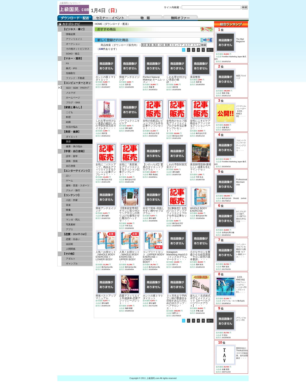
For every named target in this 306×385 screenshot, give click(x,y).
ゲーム (69, 180)
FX (67, 63)
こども (69, 112)
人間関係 (70, 249)
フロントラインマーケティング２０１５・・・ (241, 145)
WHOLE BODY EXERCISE (198, 209)
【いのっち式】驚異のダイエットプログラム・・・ (153, 167)
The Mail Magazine (240, 40)
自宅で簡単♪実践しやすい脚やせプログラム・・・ (153, 211)
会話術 (69, 244)
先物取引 (70, 73)
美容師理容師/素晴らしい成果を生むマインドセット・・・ (200, 168)
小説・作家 (72, 200)
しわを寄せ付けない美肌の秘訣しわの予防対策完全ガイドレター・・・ (106, 124)
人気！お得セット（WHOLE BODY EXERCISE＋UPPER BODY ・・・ (129, 256)
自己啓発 (70, 166)
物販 (145, 18)
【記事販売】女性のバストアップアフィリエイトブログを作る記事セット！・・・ (176, 213)
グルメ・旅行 (73, 190)
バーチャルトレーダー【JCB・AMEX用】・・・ (241, 111)
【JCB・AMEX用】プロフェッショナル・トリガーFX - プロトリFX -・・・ (241, 284)
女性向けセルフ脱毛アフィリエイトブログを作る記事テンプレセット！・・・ (176, 125)
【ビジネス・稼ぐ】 (74, 29)
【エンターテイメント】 (77, 170)
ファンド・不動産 (75, 78)
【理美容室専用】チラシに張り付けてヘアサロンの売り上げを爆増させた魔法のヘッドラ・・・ (129, 214)
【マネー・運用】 (73, 58)
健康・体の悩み (74, 146)
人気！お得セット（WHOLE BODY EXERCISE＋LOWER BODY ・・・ (106, 256)
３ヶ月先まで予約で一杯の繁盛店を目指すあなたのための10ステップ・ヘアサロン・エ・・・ (176, 302)
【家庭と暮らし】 (73, 107)
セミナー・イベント (110, 18)
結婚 (68, 122)
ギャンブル (72, 263)
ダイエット (72, 136)
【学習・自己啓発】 (74, 151)
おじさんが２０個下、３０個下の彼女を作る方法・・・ (241, 216)
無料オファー (180, 18)
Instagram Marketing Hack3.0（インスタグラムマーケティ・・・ (176, 255)
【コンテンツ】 (72, 195)
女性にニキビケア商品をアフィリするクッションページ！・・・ (200, 124)
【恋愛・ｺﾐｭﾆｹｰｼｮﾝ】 (75, 234)
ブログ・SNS (73, 102)
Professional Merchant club (241, 182)
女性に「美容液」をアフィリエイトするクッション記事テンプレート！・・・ (129, 169)
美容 (68, 141)
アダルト (70, 259)
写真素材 (70, 224)
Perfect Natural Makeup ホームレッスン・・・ (154, 80)
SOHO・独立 (73, 54)
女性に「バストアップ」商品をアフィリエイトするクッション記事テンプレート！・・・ (106, 169)
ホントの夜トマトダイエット (106, 78)
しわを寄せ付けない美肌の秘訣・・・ (176, 80)
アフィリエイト (74, 39)
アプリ (69, 229)
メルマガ (70, 93)
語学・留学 (72, 156)
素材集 (69, 215)
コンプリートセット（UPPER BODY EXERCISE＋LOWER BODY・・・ (153, 256)
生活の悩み (72, 127)
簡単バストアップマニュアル (106, 297)
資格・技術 (72, 161)
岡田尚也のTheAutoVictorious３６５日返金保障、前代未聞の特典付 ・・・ (244, 353)
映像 (68, 210)
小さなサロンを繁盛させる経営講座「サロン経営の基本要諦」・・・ (200, 255)
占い (68, 176)
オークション (73, 44)
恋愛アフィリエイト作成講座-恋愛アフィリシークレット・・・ (129, 299)
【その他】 (69, 253)
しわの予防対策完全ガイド (176, 165)
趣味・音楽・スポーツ (77, 185)
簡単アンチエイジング (129, 78)
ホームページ (73, 97)
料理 (68, 117)
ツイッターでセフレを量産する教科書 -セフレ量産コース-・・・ (241, 250)
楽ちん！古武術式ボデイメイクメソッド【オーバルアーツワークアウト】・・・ (200, 300)
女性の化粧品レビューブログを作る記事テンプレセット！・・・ (153, 124)
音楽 (68, 205)
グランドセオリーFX (241, 319)
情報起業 (70, 34)
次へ (210, 49)
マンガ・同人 (73, 219)
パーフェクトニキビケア (129, 122)
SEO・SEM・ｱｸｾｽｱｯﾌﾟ (78, 88)
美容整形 (195, 77)
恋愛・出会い (73, 239)
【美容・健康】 (72, 131)
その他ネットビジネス (77, 49)
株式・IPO (71, 68)
